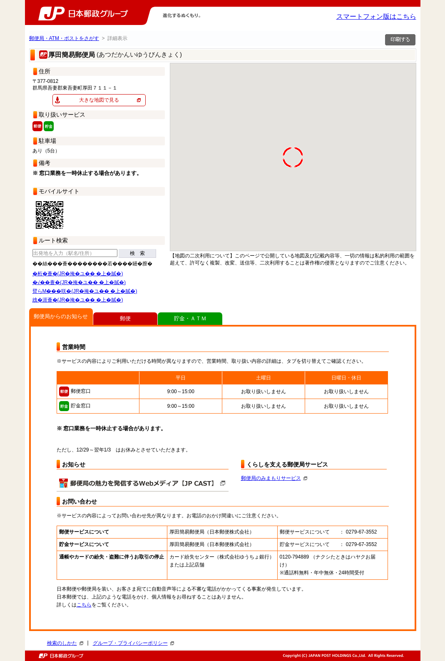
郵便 (125, 318)
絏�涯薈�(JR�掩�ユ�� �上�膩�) (77, 300)
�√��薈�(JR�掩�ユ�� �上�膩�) (79, 282)
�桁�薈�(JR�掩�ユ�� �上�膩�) (77, 274)
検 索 (137, 253)
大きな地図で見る (99, 100)
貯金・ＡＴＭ (190, 318)
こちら (84, 605)
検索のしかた (65, 643)
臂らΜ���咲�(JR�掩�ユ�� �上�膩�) (84, 291)
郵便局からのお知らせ (61, 316)
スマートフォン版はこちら (376, 16)
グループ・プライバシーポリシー (133, 643)
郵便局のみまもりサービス (274, 478)
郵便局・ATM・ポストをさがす (64, 38)
